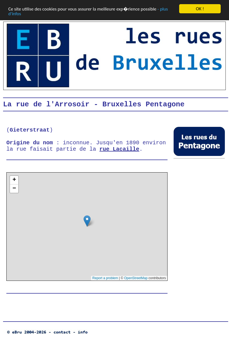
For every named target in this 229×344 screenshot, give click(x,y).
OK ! (200, 9)
